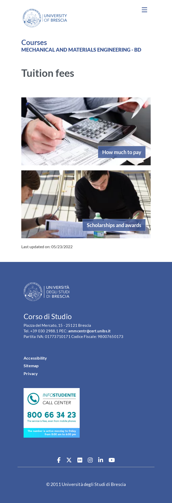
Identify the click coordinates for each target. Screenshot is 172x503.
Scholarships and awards (114, 225)
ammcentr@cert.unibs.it (89, 331)
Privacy (31, 373)
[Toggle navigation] (144, 10)
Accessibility (35, 358)
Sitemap (31, 365)
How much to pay (121, 152)
